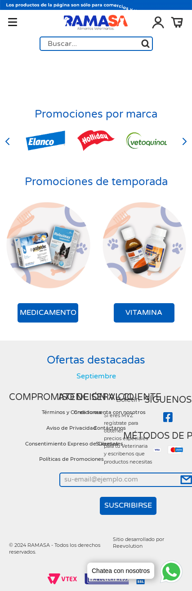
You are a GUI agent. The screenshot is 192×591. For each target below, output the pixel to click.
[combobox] (96, 43)
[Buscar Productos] (145, 43)
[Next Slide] (184, 141)
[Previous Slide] (7, 141)
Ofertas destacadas (96, 360)
